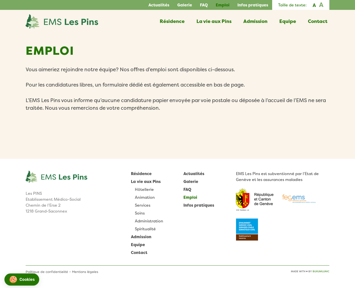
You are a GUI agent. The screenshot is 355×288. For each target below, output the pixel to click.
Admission (255, 21)
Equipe (287, 21)
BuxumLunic (321, 271)
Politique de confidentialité (47, 271)
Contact (317, 21)
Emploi (223, 5)
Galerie (184, 5)
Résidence (172, 21)
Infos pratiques (252, 5)
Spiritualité (145, 229)
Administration (149, 221)
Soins (140, 213)
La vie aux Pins (213, 21)
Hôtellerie (144, 189)
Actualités (158, 5)
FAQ (204, 5)
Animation (145, 197)
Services (142, 205)
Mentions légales (85, 271)
